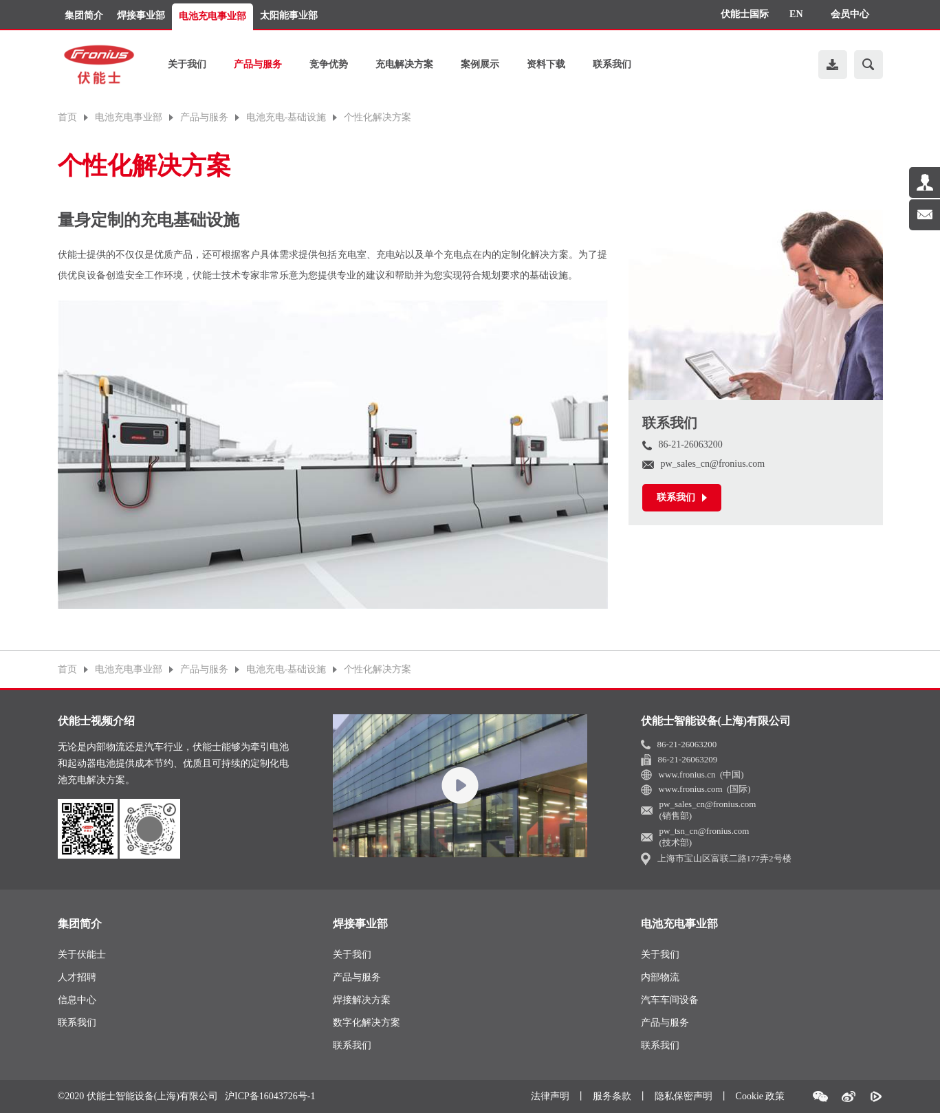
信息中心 (77, 1000)
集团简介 (84, 15)
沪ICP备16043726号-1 (270, 1096)
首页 (67, 117)
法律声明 (550, 1096)
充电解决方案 (404, 64)
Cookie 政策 (760, 1096)
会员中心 (850, 14)
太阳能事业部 (289, 15)
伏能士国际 (745, 14)
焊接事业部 (141, 15)
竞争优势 (328, 64)
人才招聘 (77, 977)
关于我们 (187, 64)
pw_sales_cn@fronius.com (703, 464)
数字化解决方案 (366, 1022)
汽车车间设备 (670, 1000)
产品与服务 (258, 64)
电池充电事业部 (212, 16)
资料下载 (546, 64)
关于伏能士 (82, 954)
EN (795, 14)
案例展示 (480, 64)
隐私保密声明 (683, 1096)
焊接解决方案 (362, 1000)
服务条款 (612, 1096)
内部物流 (660, 977)
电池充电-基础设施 (286, 117)
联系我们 (612, 64)
